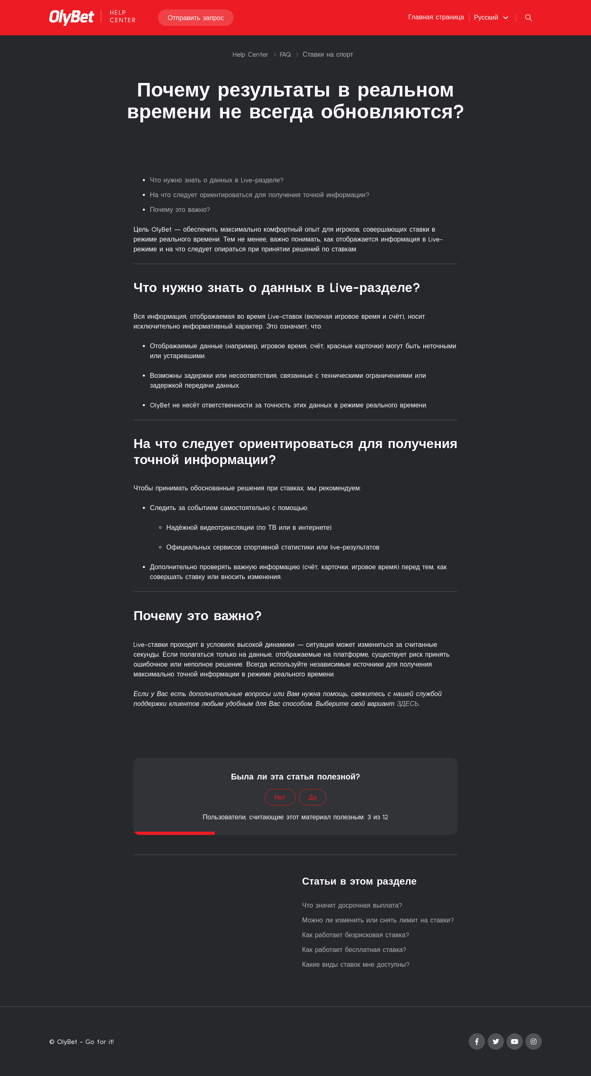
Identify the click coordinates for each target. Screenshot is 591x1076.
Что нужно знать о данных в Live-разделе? (217, 180)
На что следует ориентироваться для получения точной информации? (259, 194)
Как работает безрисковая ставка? (355, 934)
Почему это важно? (180, 209)
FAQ (285, 54)
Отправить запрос (196, 18)
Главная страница (436, 17)
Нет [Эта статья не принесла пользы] (280, 797)
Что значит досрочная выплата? (352, 905)
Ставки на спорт (327, 54)
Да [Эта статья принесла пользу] (313, 797)
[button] (492, 17)
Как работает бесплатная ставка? (354, 949)
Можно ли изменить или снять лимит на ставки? (378, 920)
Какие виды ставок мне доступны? (356, 964)
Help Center (250, 54)
